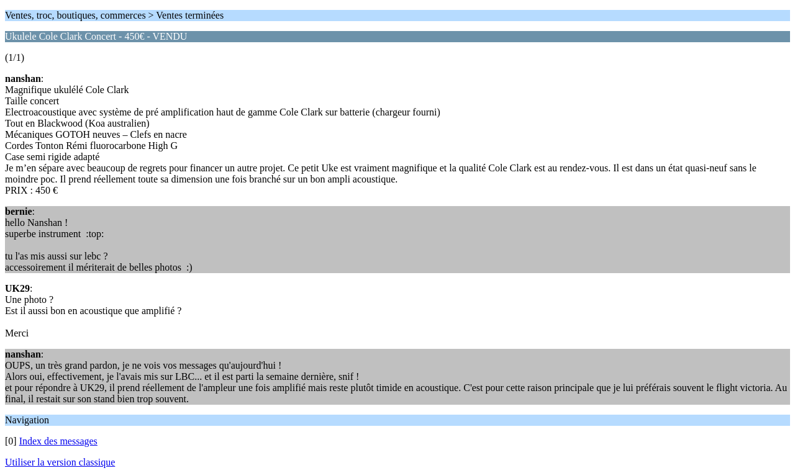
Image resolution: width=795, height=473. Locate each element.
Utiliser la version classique (60, 462)
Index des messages (58, 441)
